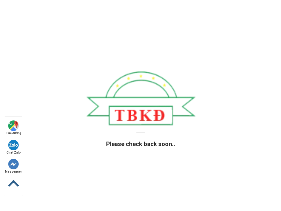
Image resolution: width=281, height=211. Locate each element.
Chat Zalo (13, 147)
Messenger (13, 166)
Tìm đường (13, 127)
